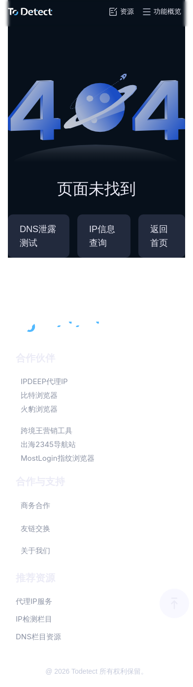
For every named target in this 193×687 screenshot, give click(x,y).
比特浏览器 (39, 395)
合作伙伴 (35, 358)
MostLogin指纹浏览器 (58, 458)
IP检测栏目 (34, 619)
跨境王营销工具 (46, 430)
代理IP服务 (34, 601)
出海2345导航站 (48, 444)
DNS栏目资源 (38, 636)
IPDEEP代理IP (44, 381)
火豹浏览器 (39, 409)
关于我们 (35, 550)
